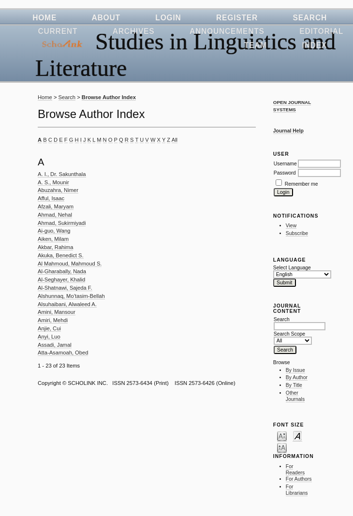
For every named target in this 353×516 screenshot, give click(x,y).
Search (310, 18)
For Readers (295, 470)
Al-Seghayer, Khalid (61, 279)
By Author (297, 377)
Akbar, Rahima (55, 247)
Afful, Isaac (51, 198)
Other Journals (295, 396)
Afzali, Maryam (56, 206)
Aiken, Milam (53, 239)
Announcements (227, 31)
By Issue (295, 370)
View (291, 225)
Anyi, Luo (49, 336)
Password (285, 173)
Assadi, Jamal (55, 345)
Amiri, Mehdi (53, 320)
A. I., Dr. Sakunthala (62, 174)
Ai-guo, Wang (54, 231)
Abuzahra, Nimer (58, 190)
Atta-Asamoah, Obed (63, 352)
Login (168, 18)
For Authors (299, 479)
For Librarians (297, 490)
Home (44, 18)
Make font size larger (282, 447)
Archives (134, 31)
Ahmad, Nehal (55, 215)
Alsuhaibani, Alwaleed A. (67, 304)
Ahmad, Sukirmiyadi (62, 223)
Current (58, 31)
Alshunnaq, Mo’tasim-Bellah (71, 296)
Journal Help (288, 130)
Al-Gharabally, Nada (62, 271)
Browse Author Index (109, 97)
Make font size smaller (282, 436)
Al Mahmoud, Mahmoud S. (70, 263)
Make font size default (297, 436)
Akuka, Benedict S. (61, 255)
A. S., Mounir (53, 182)
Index (314, 45)
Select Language (292, 267)
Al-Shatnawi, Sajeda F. (65, 288)
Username (285, 163)
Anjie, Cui (49, 328)
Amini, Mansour (56, 312)
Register (237, 18)
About (106, 18)
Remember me (301, 184)
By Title (294, 385)
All (174, 140)
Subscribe (297, 233)
